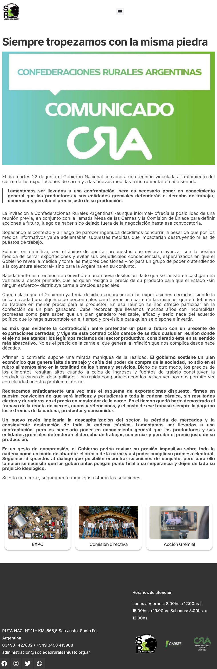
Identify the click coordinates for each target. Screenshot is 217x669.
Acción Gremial (179, 544)
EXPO (37, 544)
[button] (120, 11)
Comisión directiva (109, 544)
